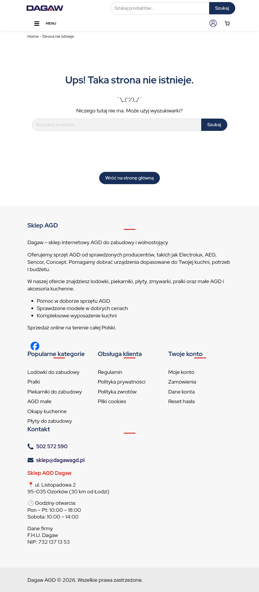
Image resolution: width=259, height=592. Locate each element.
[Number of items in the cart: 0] (227, 23)
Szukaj (222, 8)
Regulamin (110, 372)
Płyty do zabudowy (50, 421)
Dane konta (181, 391)
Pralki (34, 381)
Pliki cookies (112, 401)
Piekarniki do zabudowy (55, 391)
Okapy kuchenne (47, 411)
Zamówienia (182, 381)
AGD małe (40, 401)
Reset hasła (181, 401)
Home (33, 36)
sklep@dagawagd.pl (60, 460)
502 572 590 (52, 446)
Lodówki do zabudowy (53, 372)
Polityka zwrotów (117, 391)
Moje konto (181, 372)
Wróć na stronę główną (129, 178)
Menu (44, 23)
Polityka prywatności (121, 381)
